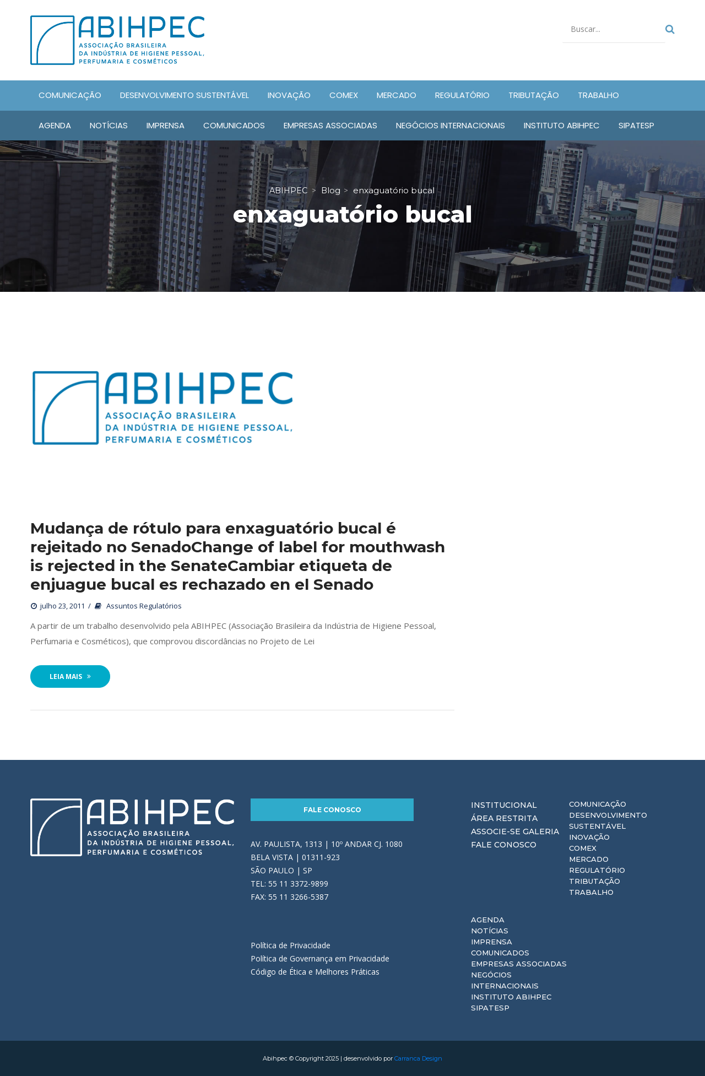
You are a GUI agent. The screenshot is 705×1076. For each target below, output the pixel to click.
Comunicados (500, 952)
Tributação (594, 881)
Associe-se (495, 831)
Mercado (589, 859)
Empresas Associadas (519, 963)
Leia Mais (70, 676)
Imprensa (491, 941)
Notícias (489, 930)
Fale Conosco (332, 810)
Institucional (504, 805)
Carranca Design (418, 1058)
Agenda (488, 919)
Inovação (589, 837)
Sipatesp (490, 1007)
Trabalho (591, 892)
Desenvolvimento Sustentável (608, 820)
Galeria (541, 831)
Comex (582, 848)
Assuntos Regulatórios (144, 606)
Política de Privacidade (290, 945)
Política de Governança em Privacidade (320, 958)
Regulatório (597, 870)
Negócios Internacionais (505, 980)
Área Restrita (504, 818)
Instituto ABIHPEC (511, 996)
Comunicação (597, 804)
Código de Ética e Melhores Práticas (315, 971)
